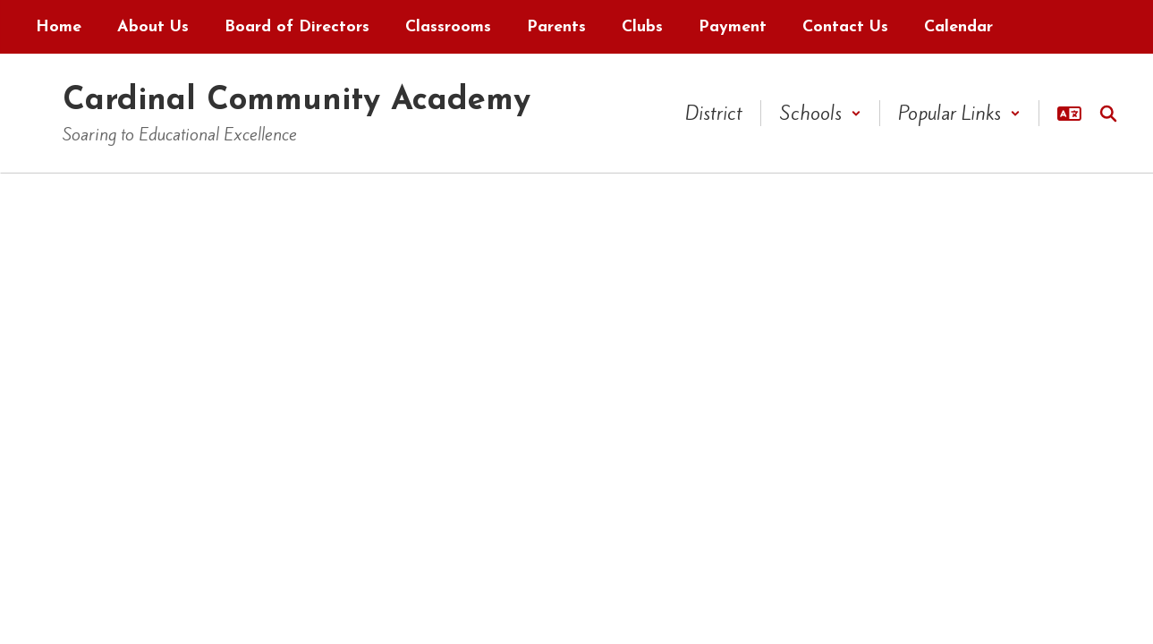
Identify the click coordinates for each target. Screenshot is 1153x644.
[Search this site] (1108, 114)
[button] (820, 113)
